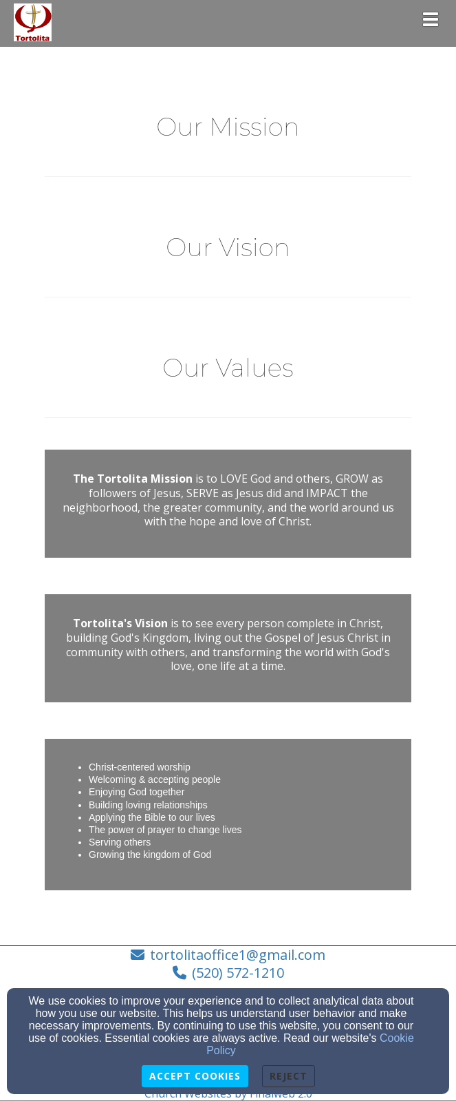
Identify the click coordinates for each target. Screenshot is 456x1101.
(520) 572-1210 (238, 972)
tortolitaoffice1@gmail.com (237, 954)
